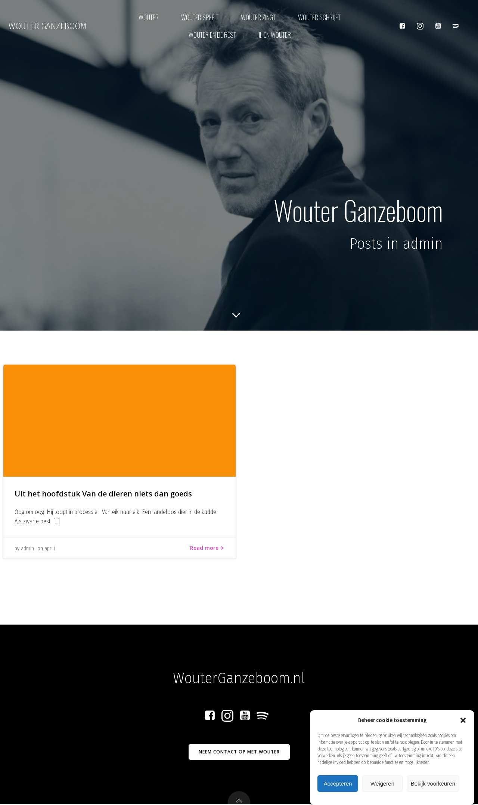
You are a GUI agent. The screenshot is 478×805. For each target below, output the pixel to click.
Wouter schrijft (319, 17)
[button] (463, 723)
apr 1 (49, 549)
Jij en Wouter (274, 35)
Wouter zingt (258, 17)
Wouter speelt (199, 17)
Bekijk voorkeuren (433, 786)
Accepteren (338, 786)
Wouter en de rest (212, 35)
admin (27, 549)
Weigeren (382, 786)
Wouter (149, 17)
